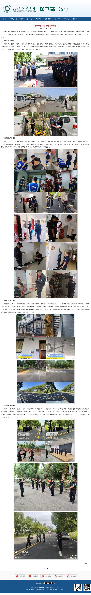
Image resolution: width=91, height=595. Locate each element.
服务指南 (57, 19)
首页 (4, 19)
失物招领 (66, 19)
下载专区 (75, 19)
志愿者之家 (48, 19)
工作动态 (21, 19)
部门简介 (12, 19)
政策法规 (38, 19)
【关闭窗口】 (45, 568)
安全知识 (29, 19)
